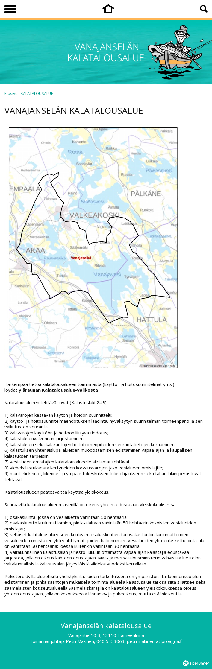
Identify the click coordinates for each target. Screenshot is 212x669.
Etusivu (11, 93)
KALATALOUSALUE (37, 93)
